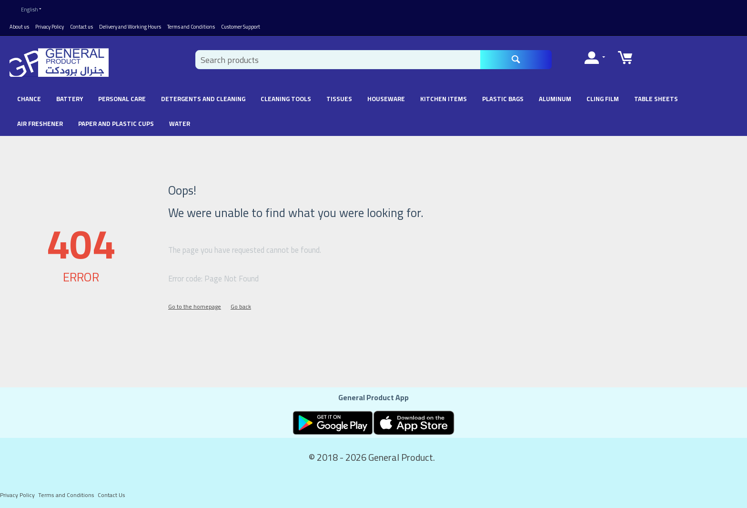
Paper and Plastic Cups (116, 121)
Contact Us (111, 492)
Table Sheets (656, 97)
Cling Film (602, 97)
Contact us (81, 25)
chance (29, 97)
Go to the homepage (194, 304)
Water (179, 121)
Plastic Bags (503, 97)
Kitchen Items (443, 97)
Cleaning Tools (286, 97)
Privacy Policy (49, 25)
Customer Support (240, 25)
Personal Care (122, 97)
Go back (241, 304)
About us (19, 25)
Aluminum (555, 97)
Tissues (339, 97)
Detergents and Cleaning (203, 97)
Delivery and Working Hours (130, 25)
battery (69, 97)
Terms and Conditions (191, 25)
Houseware (386, 97)
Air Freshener (40, 121)
